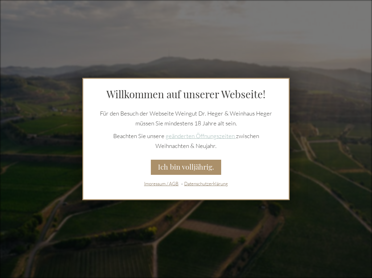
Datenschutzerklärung (206, 184)
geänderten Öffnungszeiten (201, 136)
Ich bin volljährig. (186, 167)
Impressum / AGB (161, 184)
